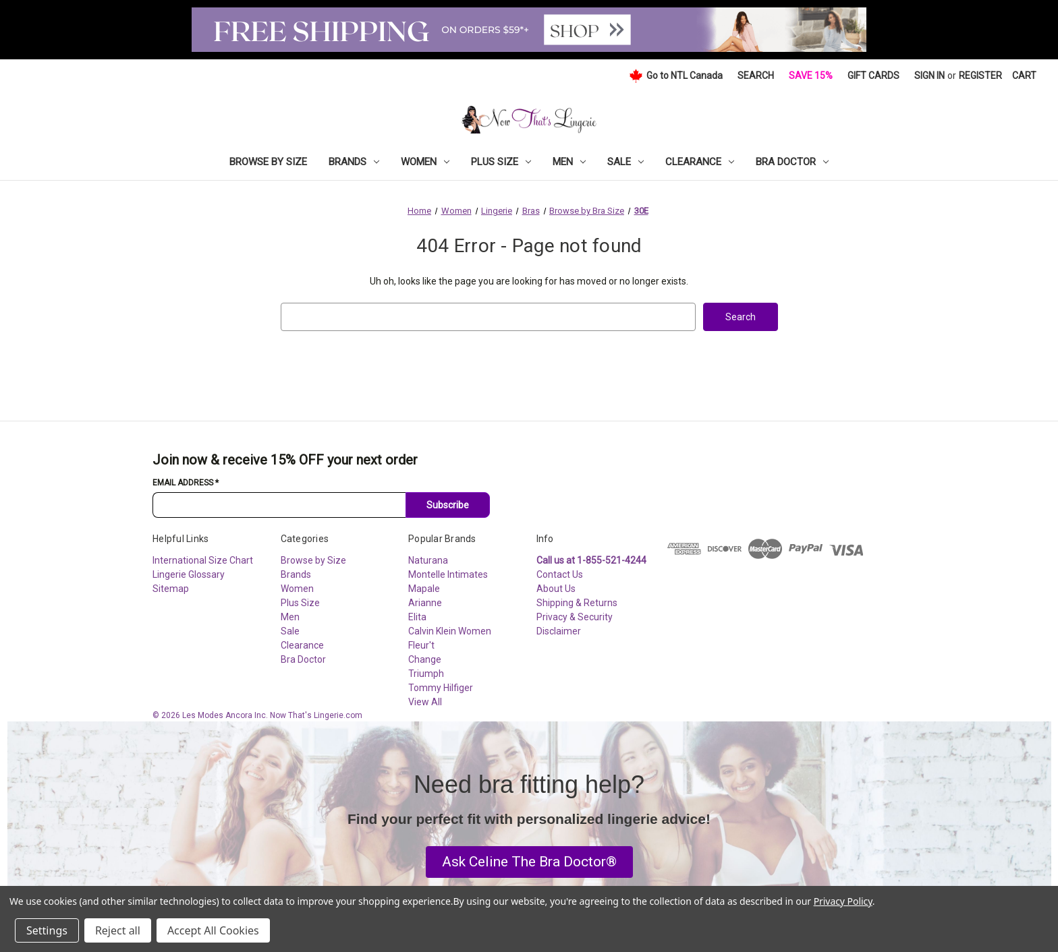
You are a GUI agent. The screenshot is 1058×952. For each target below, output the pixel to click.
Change (424, 659)
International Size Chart (202, 560)
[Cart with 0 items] (1024, 75)
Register (980, 75)
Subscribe (447, 505)
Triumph (426, 673)
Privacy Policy (843, 901)
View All (425, 701)
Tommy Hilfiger (440, 687)
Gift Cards (873, 75)
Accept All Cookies (213, 930)
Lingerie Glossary (188, 574)
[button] (529, 862)
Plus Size (501, 162)
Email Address (185, 482)
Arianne (425, 602)
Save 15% (811, 75)
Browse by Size (268, 162)
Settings (46, 930)
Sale (625, 162)
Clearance (699, 162)
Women (425, 162)
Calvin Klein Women (449, 631)
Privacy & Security (574, 617)
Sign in (929, 75)
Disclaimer (558, 631)
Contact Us (559, 574)
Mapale (424, 588)
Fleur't (421, 645)
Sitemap (170, 588)
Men (569, 162)
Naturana (428, 560)
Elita (417, 617)
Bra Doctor (792, 162)
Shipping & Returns (576, 602)
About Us (556, 588)
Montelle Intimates (448, 574)
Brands (354, 162)
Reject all (117, 930)
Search (755, 75)
